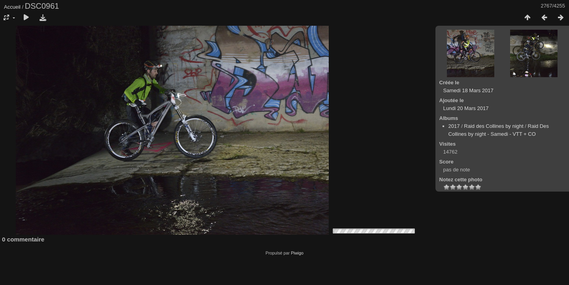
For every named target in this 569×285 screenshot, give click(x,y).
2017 (454, 126)
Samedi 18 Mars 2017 (468, 90)
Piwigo (297, 253)
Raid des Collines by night (493, 126)
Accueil (12, 7)
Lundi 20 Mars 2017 (466, 108)
